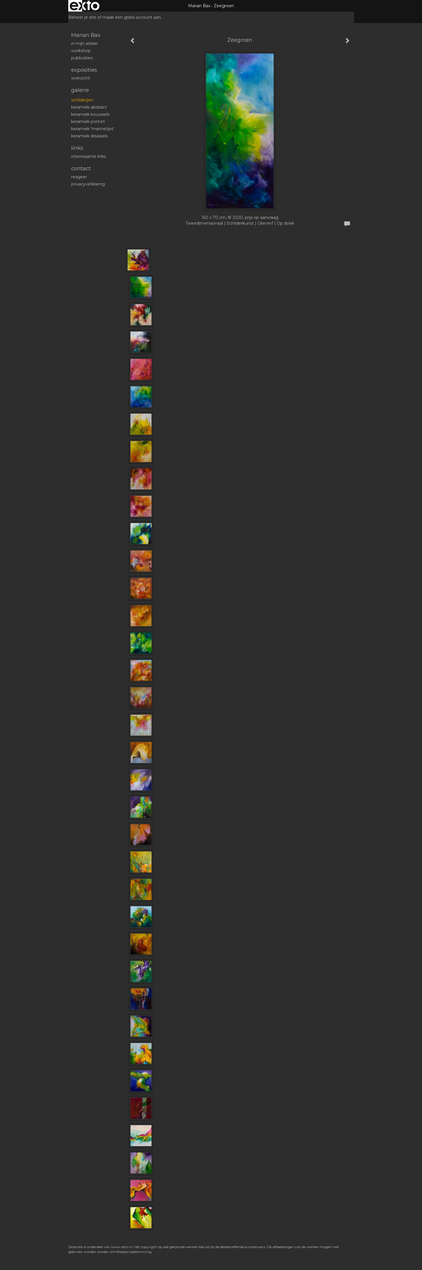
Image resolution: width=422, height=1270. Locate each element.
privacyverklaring (88, 184)
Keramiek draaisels (89, 136)
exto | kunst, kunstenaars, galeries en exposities (84, 6)
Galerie (80, 90)
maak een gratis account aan (132, 17)
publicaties (81, 57)
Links (77, 148)
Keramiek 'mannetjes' (92, 128)
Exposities (84, 70)
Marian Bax (199, 5)
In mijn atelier (84, 43)
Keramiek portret (88, 121)
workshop (81, 50)
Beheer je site (82, 17)
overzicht (80, 78)
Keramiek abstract (89, 107)
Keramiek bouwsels (90, 114)
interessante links (88, 156)
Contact (81, 168)
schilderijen (82, 100)
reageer (79, 176)
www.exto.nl (121, 1247)
